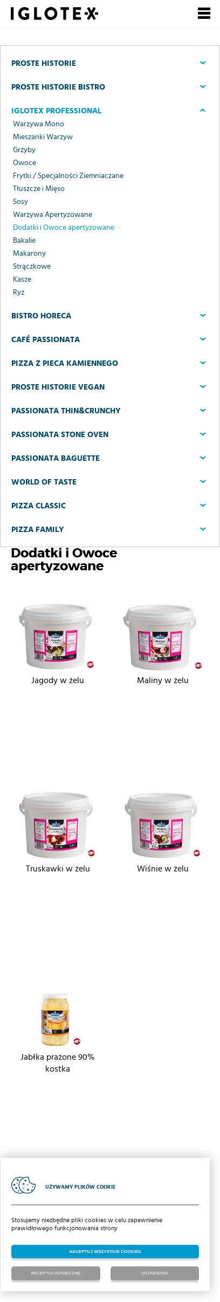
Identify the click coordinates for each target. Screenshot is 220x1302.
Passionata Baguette (55, 458)
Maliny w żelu (163, 680)
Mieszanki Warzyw (43, 137)
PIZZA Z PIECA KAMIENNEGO (64, 363)
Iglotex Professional (56, 111)
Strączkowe (32, 266)
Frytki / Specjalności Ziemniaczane (68, 176)
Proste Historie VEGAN (58, 387)
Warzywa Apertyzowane (52, 215)
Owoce (24, 163)
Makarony (29, 253)
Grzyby (24, 150)
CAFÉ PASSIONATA (45, 340)
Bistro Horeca (41, 316)
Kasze (22, 279)
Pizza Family (37, 530)
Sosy (20, 202)
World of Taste (44, 482)
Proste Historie (43, 63)
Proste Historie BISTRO (58, 87)
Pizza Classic (38, 506)
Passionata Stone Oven (59, 435)
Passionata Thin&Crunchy (66, 411)
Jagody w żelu (57, 680)
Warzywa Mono (38, 124)
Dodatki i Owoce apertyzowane (63, 227)
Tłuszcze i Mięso (39, 189)
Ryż (18, 292)
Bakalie (24, 240)
